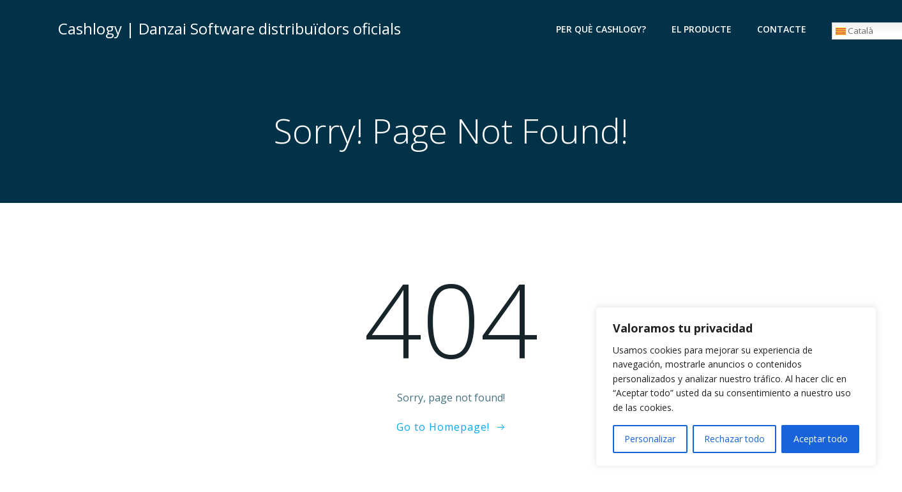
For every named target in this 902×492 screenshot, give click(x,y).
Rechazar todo (734, 439)
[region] (736, 386)
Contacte (781, 29)
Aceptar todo (820, 439)
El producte (702, 29)
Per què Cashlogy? (601, 29)
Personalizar (649, 439)
